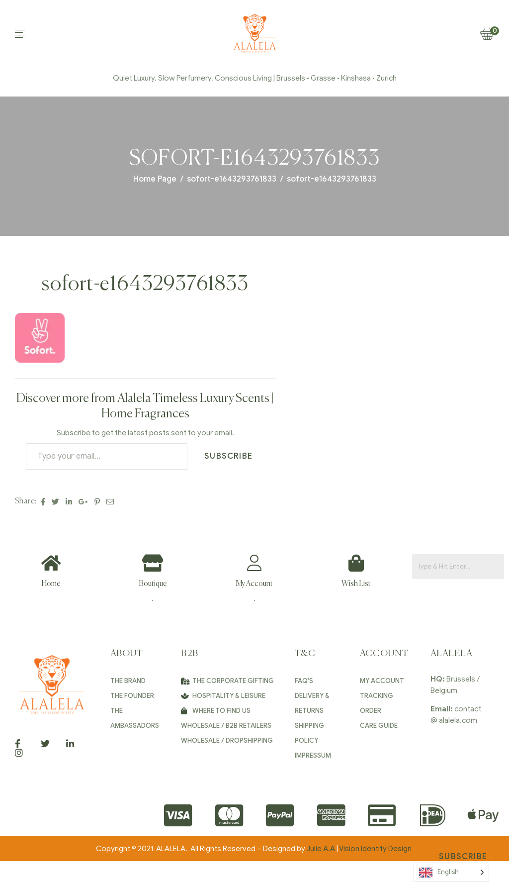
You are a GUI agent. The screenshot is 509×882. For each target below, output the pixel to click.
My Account (254, 584)
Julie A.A (320, 848)
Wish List (356, 584)
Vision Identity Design (376, 848)
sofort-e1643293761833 (231, 179)
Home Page (154, 179)
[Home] (51, 563)
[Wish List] (356, 563)
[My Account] (254, 563)
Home (51, 584)
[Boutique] (153, 563)
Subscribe (228, 456)
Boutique (153, 584)
